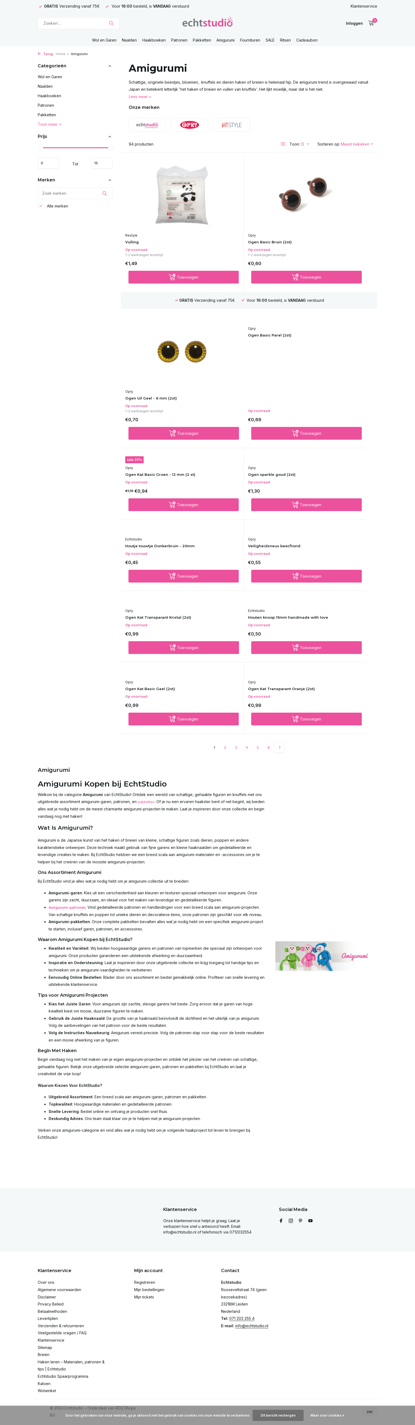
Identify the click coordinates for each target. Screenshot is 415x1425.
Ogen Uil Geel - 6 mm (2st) (329, 235)
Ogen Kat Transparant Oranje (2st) (333, 506)
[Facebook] (281, 1221)
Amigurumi (225, 40)
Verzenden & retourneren (61, 1325)
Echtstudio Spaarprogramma (63, 1376)
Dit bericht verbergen (278, 1415)
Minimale (51, 163)
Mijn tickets (144, 1297)
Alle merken (53, 208)
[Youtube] (310, 1221)
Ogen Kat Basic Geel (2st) (242, 498)
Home (62, 54)
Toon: (295, 144)
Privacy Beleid (51, 1304)
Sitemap (45, 1347)
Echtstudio (137, 412)
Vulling (136, 234)
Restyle (135, 228)
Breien (43, 1354)
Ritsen (285, 40)
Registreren (144, 1282)
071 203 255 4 (241, 1318)
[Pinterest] (300, 1221)
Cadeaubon (306, 40)
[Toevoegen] (165, 271)
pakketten (147, 623)
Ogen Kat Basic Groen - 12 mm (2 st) (248, 338)
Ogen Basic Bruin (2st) (239, 234)
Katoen (44, 1383)
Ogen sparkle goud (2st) (327, 329)
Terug (45, 54)
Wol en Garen (104, 40)
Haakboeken (154, 40)
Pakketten (202, 40)
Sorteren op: (328, 144)
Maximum (99, 163)
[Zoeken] (78, 23)
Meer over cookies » (327, 1415)
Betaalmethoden (52, 1311)
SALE (270, 40)
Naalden (129, 40)
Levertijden (48, 1318)
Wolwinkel (47, 1390)
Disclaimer (47, 1297)
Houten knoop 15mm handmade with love (152, 506)
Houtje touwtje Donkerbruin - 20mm (162, 422)
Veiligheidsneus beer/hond (244, 414)
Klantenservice (364, 6)
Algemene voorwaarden (59, 1289)
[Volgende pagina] (279, 569)
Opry (218, 228)
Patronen (179, 40)
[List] (283, 143)
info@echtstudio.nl (251, 1325)
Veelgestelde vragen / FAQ (62, 1332)
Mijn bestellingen (149, 1289)
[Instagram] (291, 1221)
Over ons (46, 1282)
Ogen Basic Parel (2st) (153, 329)
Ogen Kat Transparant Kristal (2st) (332, 422)
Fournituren (250, 40)
